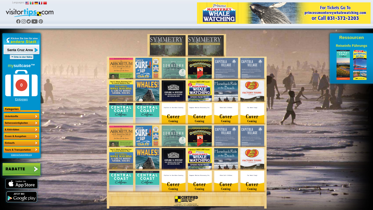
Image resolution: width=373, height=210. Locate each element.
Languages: (18, 2)
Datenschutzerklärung (21, 155)
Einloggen (21, 99)
